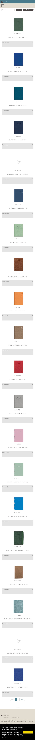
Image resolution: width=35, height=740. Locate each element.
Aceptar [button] (28, 732)
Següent (22, 699)
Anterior (12, 699)
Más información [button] (6, 737)
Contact (4, 1)
